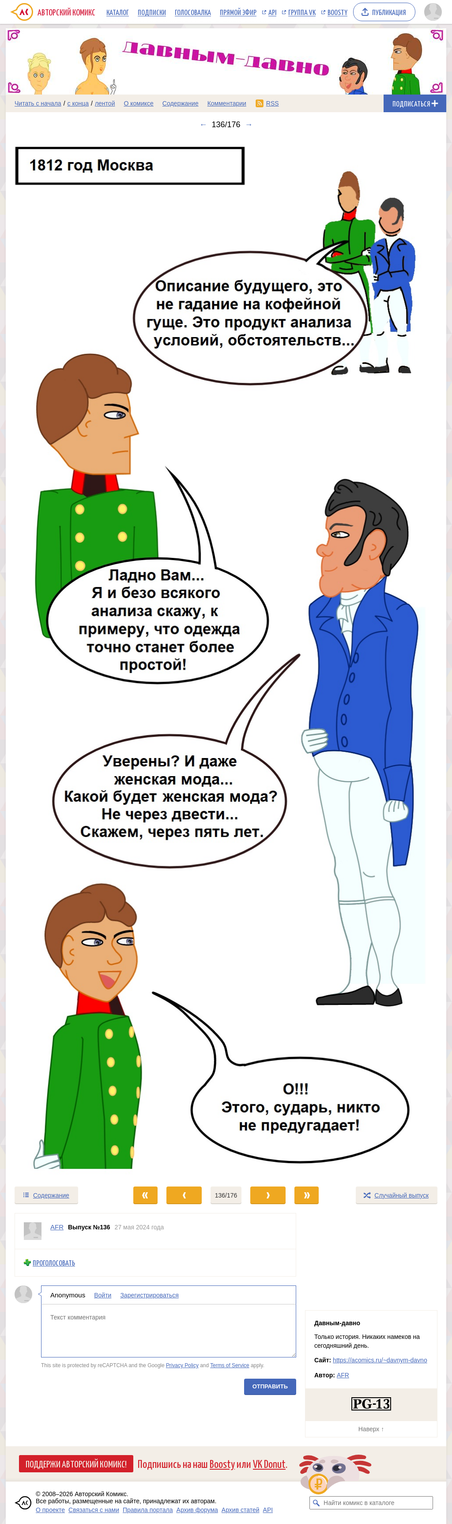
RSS (272, 103)
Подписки (152, 12)
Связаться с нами (93, 1509)
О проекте (50, 1509)
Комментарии (226, 103)
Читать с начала (38, 103)
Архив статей (241, 1509)
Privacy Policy (182, 1365)
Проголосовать (54, 1262)
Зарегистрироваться (149, 1295)
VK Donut (269, 1463)
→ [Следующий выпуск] (249, 124)
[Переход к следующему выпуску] (226, 657)
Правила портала (148, 1509)
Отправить (270, 1386)
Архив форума (197, 1509)
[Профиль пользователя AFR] (32, 1231)
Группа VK (302, 12)
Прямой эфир (238, 12)
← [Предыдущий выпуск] (203, 124)
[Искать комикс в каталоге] (316, 1503)
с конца (78, 103)
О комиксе (138, 103)
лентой (105, 103)
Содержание (180, 103)
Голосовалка (193, 12)
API (272, 12)
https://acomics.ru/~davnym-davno (380, 1360)
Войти (102, 1295)
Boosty (337, 12)
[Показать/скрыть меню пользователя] (433, 12)
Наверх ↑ (371, 1429)
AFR (343, 1375)
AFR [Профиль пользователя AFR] (57, 1227)
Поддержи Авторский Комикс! (76, 1463)
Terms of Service (229, 1365)
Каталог (117, 12)
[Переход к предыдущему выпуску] (61, 657)
